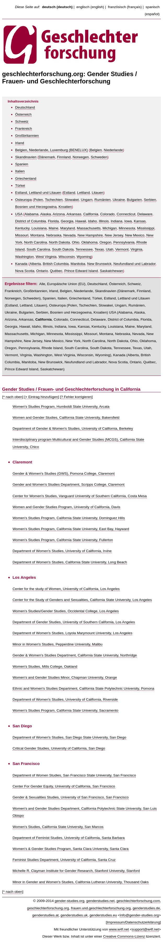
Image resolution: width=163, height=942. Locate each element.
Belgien (96, 150)
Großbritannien (27, 136)
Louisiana (38, 228)
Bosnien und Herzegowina (36, 207)
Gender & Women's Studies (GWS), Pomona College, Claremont (64, 473)
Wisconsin (67, 257)
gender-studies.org (69, 901)
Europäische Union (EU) (66, 284)
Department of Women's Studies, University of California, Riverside (65, 699)
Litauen (97, 193)
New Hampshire (90, 235)
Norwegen (81, 157)
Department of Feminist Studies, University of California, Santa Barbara (69, 838)
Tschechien (54, 200)
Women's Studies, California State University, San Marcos (58, 827)
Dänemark (47, 157)
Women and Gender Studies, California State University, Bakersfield (66, 417)
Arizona (59, 214)
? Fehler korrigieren (76, 397)
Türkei (20, 186)
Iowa (128, 221)
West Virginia (46, 257)
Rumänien (103, 200)
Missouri (21, 235)
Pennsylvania (124, 242)
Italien (20, 171)
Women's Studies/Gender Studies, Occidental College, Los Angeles (66, 611)
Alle (42, 284)
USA (18, 214)
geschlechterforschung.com (138, 901)
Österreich (23, 114)
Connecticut (126, 214)
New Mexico (134, 235)
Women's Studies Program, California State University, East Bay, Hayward (71, 529)
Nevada (69, 235)
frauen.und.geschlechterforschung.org (101, 908)
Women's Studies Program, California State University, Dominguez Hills (69, 518)
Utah (109, 249)
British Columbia (56, 264)
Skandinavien (26, 157)
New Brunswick (99, 264)
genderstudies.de (146, 908)
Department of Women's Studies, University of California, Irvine (62, 551)
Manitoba (78, 264)
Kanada (21, 264)
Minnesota (127, 228)
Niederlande (113, 150)
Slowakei (72, 200)
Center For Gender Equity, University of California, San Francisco (64, 786)
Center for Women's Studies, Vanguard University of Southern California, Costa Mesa (80, 496)
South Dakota (62, 249)
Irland (19, 143)
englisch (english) (90, 7)
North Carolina (35, 242)
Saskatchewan (111, 271)
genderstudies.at (45, 915)
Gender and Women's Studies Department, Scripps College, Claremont (69, 484)
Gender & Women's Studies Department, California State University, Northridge (75, 655)
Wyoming (84, 257)
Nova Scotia (24, 271)
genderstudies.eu (103, 915)
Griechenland (25, 178)
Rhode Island (52, 348)
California (90, 214)
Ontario (42, 271)
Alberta (35, 264)
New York (72, 341)
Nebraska (53, 235)
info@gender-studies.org (139, 915)
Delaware (144, 214)
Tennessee (84, 249)
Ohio (75, 242)
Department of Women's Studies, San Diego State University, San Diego (69, 737)
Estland (69, 193)
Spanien (21, 164)
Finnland (64, 157)
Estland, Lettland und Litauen (38, 193)
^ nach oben (12, 397)
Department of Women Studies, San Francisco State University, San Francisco (74, 775)
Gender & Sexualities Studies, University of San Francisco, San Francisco (71, 797)
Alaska (45, 214)
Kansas (139, 221)
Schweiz (21, 121)
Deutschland (25, 107)
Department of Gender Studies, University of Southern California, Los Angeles (74, 622)
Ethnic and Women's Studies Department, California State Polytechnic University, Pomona (83, 688)
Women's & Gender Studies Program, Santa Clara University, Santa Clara (71, 849)
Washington (24, 257)
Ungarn (86, 200)
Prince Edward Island (81, 271)
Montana (37, 235)
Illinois (104, 221)
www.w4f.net (119, 929)
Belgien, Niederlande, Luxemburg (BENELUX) (51, 150)
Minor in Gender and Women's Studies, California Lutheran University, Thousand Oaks (81, 882)
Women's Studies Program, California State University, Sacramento (65, 710)
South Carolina (38, 249)
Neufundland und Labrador (134, 264)
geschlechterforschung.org (48, 908)
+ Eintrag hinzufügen (41, 397)
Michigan (110, 228)
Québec (56, 271)
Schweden (99, 157)
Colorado (107, 214)
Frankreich (23, 128)
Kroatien (65, 207)
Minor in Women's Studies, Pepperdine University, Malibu (57, 644)
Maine (53, 228)
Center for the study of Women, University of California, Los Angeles (66, 589)
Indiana (117, 221)
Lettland (83, 193)
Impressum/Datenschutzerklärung (133, 922)
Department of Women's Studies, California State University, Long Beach (70, 562)
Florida (53, 221)
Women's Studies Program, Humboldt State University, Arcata (61, 406)
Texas (99, 249)
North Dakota (59, 242)
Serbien (150, 200)
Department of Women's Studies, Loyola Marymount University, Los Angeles (72, 633)
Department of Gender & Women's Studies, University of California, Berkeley (73, 428)
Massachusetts (89, 228)
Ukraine (119, 200)
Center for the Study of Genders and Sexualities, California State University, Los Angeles (82, 600)
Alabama (32, 214)
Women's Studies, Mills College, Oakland (45, 666)
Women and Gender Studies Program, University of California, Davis (66, 507)
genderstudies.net (100, 901)
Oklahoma (89, 242)
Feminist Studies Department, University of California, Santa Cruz (64, 860)
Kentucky (22, 228)
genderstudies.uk (74, 915)
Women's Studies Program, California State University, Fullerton (63, 540)
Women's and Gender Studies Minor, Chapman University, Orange (65, 677)
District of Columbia (30, 221)
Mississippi (145, 228)
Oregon (105, 242)
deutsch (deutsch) (57, 7)
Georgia (67, 221)
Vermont (122, 249)
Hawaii (80, 221)
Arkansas (74, 214)
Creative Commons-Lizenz (124, 936)
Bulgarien (134, 200)
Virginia (136, 249)
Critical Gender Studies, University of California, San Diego (59, 748)
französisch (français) (125, 7)
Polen (38, 200)
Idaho (92, 221)
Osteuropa (23, 200)
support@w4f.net (145, 929)
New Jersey (114, 235)
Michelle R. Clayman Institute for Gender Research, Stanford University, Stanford (76, 871)
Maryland (67, 228)
